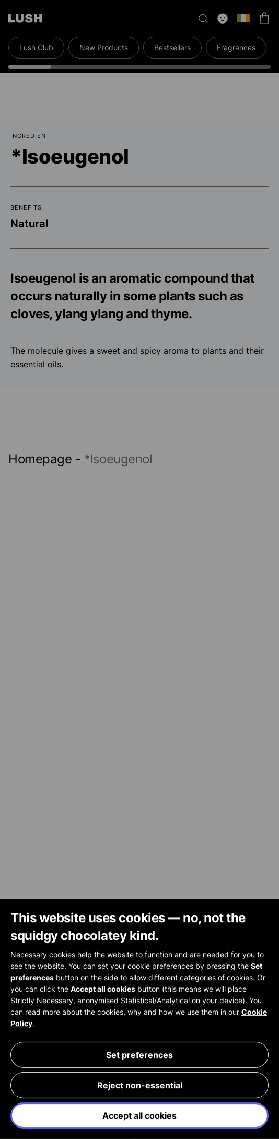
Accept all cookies (139, 1115)
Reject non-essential (139, 1085)
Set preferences (139, 1055)
